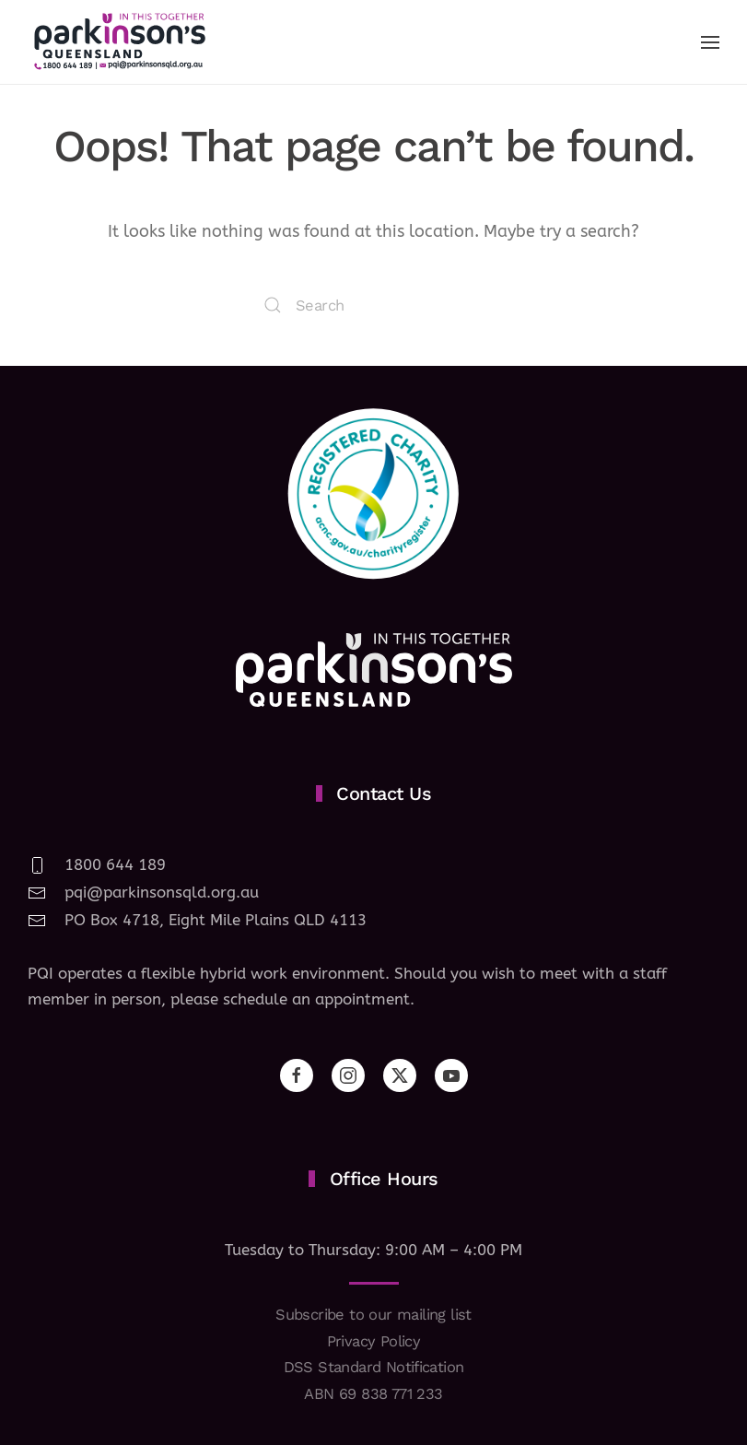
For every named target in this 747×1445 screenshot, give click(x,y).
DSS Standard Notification (374, 1367)
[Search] (373, 305)
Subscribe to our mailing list (373, 1314)
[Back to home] (120, 42)
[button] (710, 42)
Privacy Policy (374, 1341)
